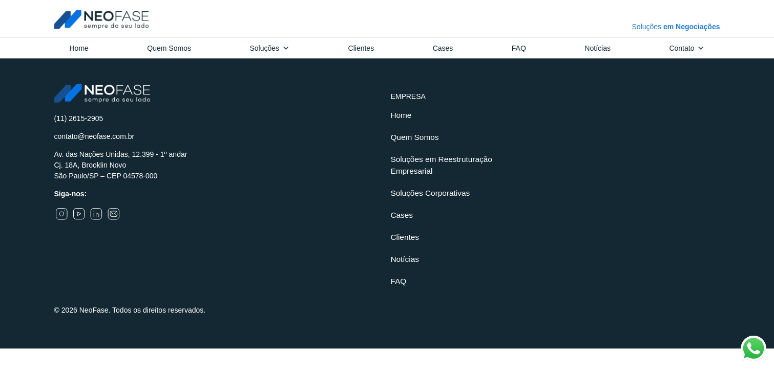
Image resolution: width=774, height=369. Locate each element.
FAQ (519, 48)
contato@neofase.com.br (94, 136)
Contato (686, 48)
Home (79, 48)
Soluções (269, 48)
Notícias (597, 48)
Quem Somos (169, 48)
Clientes (361, 48)
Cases (443, 48)
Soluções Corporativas (430, 193)
